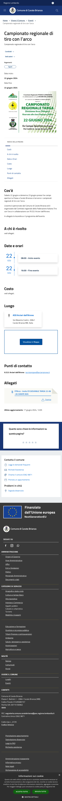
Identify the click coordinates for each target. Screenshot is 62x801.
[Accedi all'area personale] (53, 3)
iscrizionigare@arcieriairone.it (37, 372)
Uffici (7, 564)
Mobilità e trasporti (13, 615)
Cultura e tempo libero (14, 595)
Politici (8, 571)
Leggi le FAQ (10, 743)
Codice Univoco (7, 724)
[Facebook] (5, 545)
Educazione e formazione (15, 626)
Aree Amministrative (13, 560)
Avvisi (7, 668)
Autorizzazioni (11, 645)
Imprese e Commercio (14, 602)
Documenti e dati (12, 579)
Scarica (46, 399)
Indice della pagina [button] (15, 141)
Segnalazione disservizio (15, 739)
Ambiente (9, 637)
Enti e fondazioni (12, 568)
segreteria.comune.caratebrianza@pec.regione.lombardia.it (29, 713)
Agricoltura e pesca (13, 649)
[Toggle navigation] (4, 10)
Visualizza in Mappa (31, 341)
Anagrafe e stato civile (14, 591)
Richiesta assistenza (13, 747)
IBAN (3, 707)
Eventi (30, 20)
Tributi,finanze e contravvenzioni (18, 634)
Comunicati (10, 664)
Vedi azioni (10, 56)
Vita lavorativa (11, 598)
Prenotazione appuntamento (16, 735)
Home (5, 20)
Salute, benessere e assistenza (17, 641)
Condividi (10, 51)
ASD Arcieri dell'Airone (23, 315)
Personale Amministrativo (15, 575)
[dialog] (31, 787)
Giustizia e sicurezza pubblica (17, 630)
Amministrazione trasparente (17, 758)
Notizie (8, 661)
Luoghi (8, 679)
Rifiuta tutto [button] (40, 792)
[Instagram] (11, 545)
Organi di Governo (12, 556)
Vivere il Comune (18, 20)
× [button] (59, 775)
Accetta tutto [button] (22, 792)
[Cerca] (57, 10)
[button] (31, 797)
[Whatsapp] (18, 545)
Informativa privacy (13, 762)
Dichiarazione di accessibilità (16, 770)
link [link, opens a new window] (54, 787)
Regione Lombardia (11, 2)
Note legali (9, 766)
